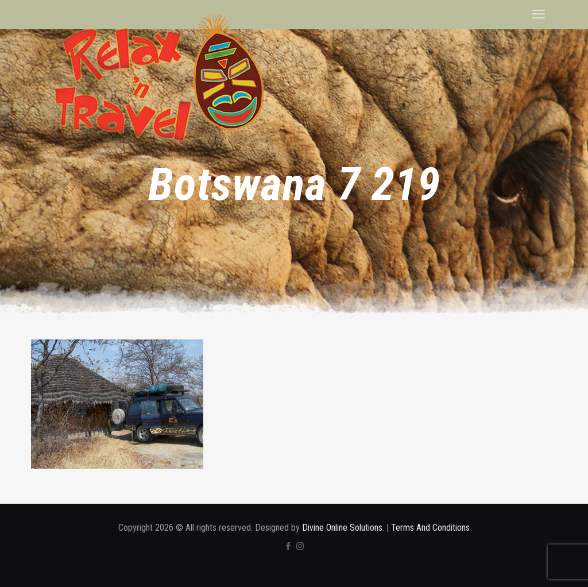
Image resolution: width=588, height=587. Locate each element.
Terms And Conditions (430, 527)
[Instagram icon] (300, 546)
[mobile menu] (538, 14)
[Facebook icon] (288, 546)
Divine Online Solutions (342, 527)
